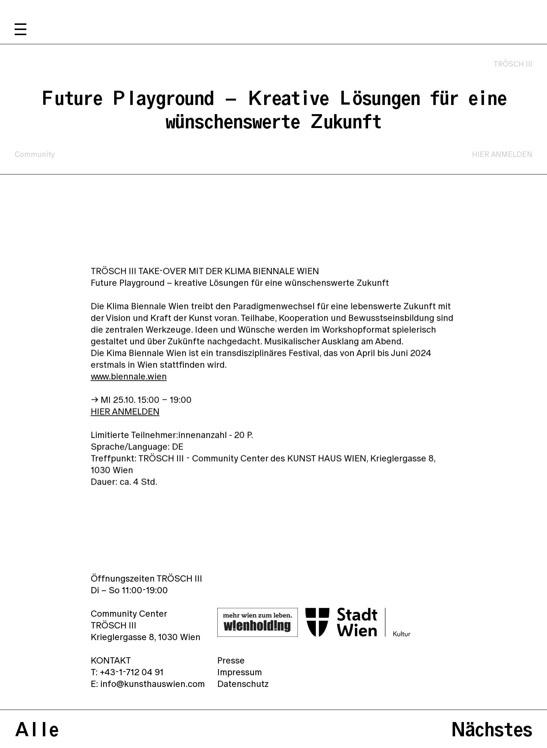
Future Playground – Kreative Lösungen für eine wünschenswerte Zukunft (274, 109)
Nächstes (491, 729)
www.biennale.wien (129, 378)
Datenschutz (243, 683)
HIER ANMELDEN (502, 154)
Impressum (239, 672)
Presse (231, 660)
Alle (37, 729)
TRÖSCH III (513, 64)
